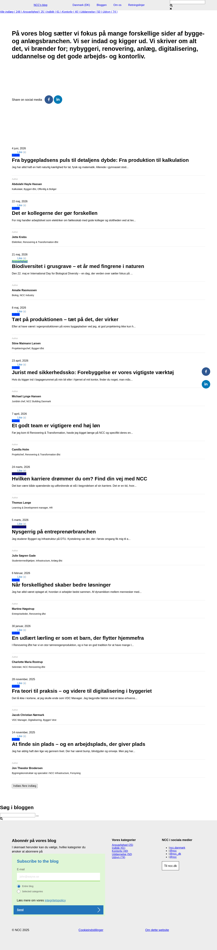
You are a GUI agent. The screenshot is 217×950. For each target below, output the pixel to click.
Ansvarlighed (20, 261)
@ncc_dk (175, 853)
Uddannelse (19, 473)
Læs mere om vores (41, 900)
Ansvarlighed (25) (122, 845)
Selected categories (32, 891)
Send (20, 909)
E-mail (21, 869)
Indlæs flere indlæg (24, 785)
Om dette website (157, 930)
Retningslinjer (136, 5)
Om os (117, 5)
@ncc (173, 850)
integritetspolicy (55, 900)
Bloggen (102, 5)
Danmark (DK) (81, 5)
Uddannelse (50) (122, 854)
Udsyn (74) (118, 857)
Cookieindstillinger (90, 930)
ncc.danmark (177, 847)
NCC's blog (40, 5)
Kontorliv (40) (120, 851)
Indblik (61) (118, 848)
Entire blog (27, 886)
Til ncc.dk (170, 866)
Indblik (16, 155)
